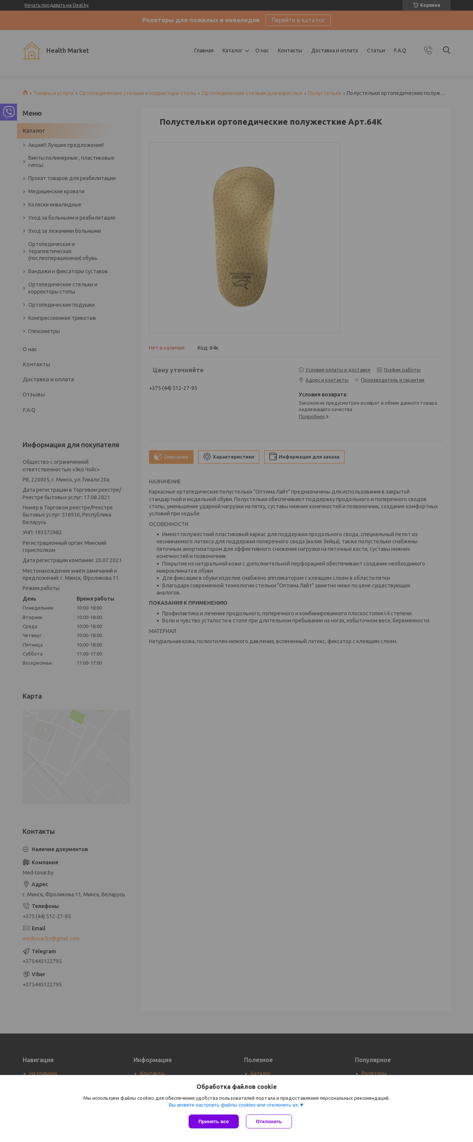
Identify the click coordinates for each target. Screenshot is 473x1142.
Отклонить (269, 1121)
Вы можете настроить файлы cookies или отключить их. (234, 1105)
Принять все (213, 1121)
